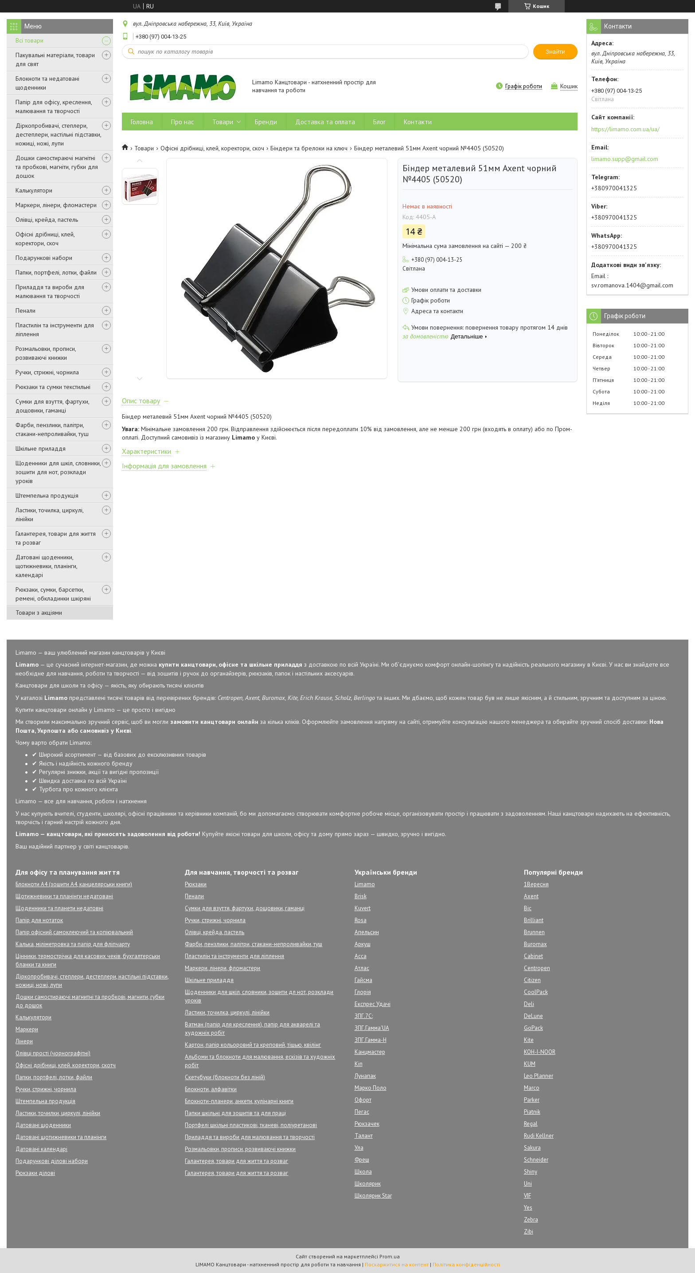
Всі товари (29, 40)
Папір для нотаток (39, 920)
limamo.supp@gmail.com (624, 159)
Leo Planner (538, 1076)
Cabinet (533, 956)
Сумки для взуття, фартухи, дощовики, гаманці (52, 405)
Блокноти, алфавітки (211, 1089)
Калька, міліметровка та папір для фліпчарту (73, 944)
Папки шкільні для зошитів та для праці (235, 1113)
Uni (528, 1183)
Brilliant (533, 920)
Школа (363, 1171)
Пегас (362, 1112)
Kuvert (363, 908)
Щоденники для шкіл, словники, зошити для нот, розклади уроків (58, 472)
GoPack (533, 1028)
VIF (527, 1195)
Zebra (531, 1219)
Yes (528, 1207)
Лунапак (365, 1076)
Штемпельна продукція (47, 495)
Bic (527, 908)
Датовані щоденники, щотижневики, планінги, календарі (46, 566)
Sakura (532, 1147)
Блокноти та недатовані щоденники (47, 83)
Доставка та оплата (325, 121)
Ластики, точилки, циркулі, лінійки (58, 1113)
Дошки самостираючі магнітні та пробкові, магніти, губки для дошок (57, 167)
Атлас (362, 968)
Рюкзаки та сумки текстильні (53, 387)
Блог (379, 121)
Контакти (418, 121)
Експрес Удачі (372, 1004)
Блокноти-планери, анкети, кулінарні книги (239, 1101)
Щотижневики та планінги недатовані (64, 896)
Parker (531, 1100)
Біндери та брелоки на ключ (309, 148)
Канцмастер (370, 1052)
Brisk (361, 896)
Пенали (25, 310)
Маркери (27, 1029)
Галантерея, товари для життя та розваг (56, 538)
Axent (531, 896)
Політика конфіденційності (466, 1264)
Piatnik (532, 1112)
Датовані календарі (41, 1149)
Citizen (532, 980)
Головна (142, 121)
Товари (222, 121)
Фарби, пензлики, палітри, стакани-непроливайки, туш (52, 429)
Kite (529, 1040)
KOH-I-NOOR (539, 1052)
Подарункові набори (44, 258)
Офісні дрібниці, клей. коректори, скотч (66, 1065)
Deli (529, 1004)
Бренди (266, 121)
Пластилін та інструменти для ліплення (55, 329)
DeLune (533, 1016)
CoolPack (536, 992)
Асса (361, 956)
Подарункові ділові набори (52, 1161)
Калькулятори (34, 190)
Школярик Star (373, 1195)
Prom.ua (389, 1256)
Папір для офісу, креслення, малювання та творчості (54, 106)
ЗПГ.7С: (364, 1016)
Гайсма (363, 980)
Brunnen (534, 932)
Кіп (359, 1064)
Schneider (536, 1159)
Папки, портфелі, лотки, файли (56, 272)
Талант (364, 1135)
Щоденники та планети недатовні (59, 908)
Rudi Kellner (539, 1135)
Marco (531, 1088)
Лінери (24, 1041)
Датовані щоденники (43, 1125)
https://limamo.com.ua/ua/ (625, 129)
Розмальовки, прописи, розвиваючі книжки (46, 353)
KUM (529, 1064)
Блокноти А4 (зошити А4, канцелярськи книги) (74, 884)
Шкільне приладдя (41, 448)
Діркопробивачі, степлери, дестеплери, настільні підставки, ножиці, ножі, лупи (58, 134)
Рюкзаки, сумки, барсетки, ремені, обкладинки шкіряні (53, 593)
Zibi (528, 1231)
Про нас (182, 121)
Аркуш (363, 944)
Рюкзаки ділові (35, 1173)
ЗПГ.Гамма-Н (371, 1040)
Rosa (361, 920)
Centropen (537, 968)
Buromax (535, 944)
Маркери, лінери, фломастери (56, 205)
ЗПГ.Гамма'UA (372, 1028)
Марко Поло (371, 1088)
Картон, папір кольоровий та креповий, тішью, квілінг (253, 1045)
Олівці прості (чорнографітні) (53, 1053)
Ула (359, 1147)
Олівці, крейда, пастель (47, 220)
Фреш (362, 1159)
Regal (531, 1124)
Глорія (363, 992)
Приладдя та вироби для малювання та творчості (50, 291)
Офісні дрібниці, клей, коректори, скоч (45, 238)
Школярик (368, 1183)
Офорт (363, 1100)
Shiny (530, 1171)
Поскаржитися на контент (397, 1264)
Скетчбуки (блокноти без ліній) (225, 1077)
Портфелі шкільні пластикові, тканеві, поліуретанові (251, 1125)
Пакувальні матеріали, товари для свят (55, 59)
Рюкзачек (367, 1124)
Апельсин (367, 932)
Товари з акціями (39, 613)
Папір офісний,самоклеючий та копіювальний (74, 932)
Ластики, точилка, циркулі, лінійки (49, 514)
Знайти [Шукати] (555, 51)
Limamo (365, 884)
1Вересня (536, 884)
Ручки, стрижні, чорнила (47, 372)
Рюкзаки (196, 884)
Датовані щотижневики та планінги (61, 1137)
